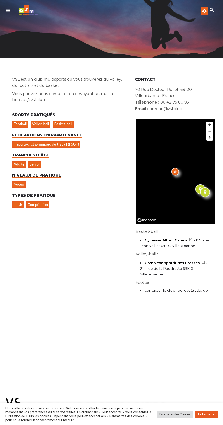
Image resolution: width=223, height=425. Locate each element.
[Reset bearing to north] (209, 137)
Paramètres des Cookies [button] (174, 414)
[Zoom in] (209, 125)
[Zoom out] (209, 131)
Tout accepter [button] (206, 414)
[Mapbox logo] (146, 220)
